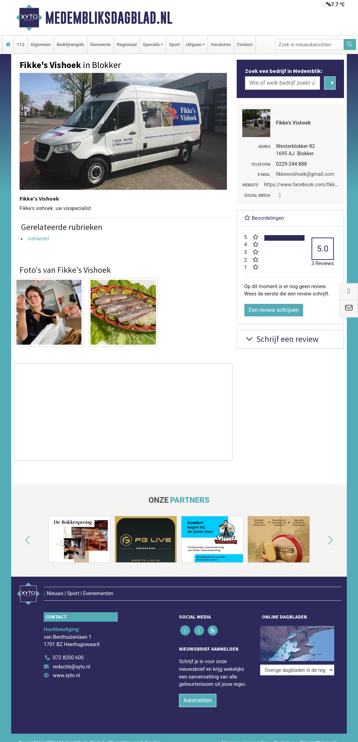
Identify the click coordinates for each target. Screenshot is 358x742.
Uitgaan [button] (193, 44)
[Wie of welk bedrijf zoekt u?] (282, 83)
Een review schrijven (274, 310)
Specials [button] (151, 44)
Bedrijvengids (70, 44)
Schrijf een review (281, 338)
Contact (245, 44)
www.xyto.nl (66, 676)
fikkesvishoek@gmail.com (305, 174)
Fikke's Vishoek (293, 123)
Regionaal (127, 44)
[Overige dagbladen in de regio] (297, 670)
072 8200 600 (68, 658)
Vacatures (221, 44)
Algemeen (40, 44)
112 (20, 44)
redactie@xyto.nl (71, 667)
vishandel (38, 239)
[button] (19, 540)
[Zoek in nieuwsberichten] (309, 44)
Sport (174, 44)
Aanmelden (198, 700)
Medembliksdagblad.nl (108, 18)
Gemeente (100, 44)
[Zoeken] (350, 44)
